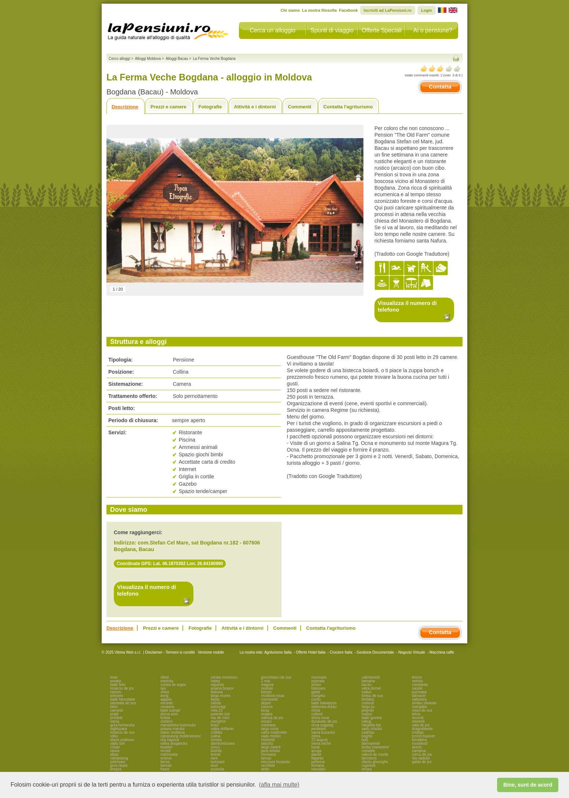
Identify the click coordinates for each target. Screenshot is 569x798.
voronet (166, 703)
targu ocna (269, 729)
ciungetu (318, 696)
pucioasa (419, 692)
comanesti (269, 699)
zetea (315, 736)
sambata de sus (123, 703)
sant (214, 758)
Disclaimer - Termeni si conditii (170, 652)
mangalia (419, 707)
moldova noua (272, 696)
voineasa (268, 725)
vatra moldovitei (274, 732)
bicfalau (368, 699)
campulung (119, 758)
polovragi (218, 707)
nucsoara (318, 677)
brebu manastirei (375, 747)
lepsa (215, 699)
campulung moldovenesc (180, 736)
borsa (165, 762)
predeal (116, 718)
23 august (319, 740)
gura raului (118, 765)
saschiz (267, 743)
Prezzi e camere (168, 106)
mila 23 (216, 710)
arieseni (116, 696)
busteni (166, 747)
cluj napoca (169, 740)
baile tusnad (170, 710)
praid (114, 714)
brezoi (417, 677)
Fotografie (210, 106)
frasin (164, 769)
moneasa (268, 754)
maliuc (367, 714)
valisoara (419, 699)
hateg (215, 681)
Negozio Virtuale (411, 652)
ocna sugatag (322, 725)
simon (316, 685)
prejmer (368, 710)
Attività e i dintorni (255, 106)
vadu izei (117, 743)
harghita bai (371, 725)
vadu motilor (271, 736)
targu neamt (270, 747)
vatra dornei (371, 688)
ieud (214, 765)
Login (426, 10)
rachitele (268, 765)
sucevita (217, 769)
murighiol (218, 721)
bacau (367, 685)
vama (114, 721)
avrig (164, 696)
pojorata (318, 681)
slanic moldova (172, 732)
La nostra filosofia (319, 10)
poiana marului (172, 729)
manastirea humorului (178, 725)
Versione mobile (210, 652)
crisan (115, 747)
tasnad (165, 765)
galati (315, 692)
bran (113, 677)
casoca (267, 707)
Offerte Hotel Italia (310, 652)
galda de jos (422, 762)
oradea (266, 714)
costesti (368, 703)
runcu (215, 747)
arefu (265, 769)
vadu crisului (372, 729)
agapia (165, 699)
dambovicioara (223, 743)
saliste (216, 703)
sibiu (114, 736)
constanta (420, 685)
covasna (167, 707)
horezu (216, 740)
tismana (317, 765)
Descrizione (125, 106)
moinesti (268, 740)
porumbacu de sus (276, 677)
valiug (366, 721)
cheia (164, 692)
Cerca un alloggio (273, 30)
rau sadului (421, 758)
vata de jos (421, 725)
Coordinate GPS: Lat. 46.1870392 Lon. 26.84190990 (170, 563)
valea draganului (173, 743)
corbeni (166, 721)
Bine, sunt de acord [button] (527, 785)
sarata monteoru (224, 677)
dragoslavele (422, 729)
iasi (163, 688)
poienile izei (220, 714)
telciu (416, 714)
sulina (215, 736)
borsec (266, 692)
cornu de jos (422, 754)
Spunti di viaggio (332, 30)
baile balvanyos (324, 703)
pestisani (318, 729)
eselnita (166, 681)
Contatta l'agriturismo (348, 106)
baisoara (318, 688)
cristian (418, 732)
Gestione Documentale (375, 652)
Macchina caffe (442, 652)
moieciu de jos (122, 688)
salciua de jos (272, 718)
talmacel (418, 696)
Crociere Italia (341, 652)
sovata (115, 681)
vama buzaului (323, 732)
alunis (416, 747)
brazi (215, 725)
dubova (217, 692)
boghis (367, 736)
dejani (266, 703)
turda (315, 747)
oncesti (418, 718)
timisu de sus (372, 696)
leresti (216, 754)
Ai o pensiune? (432, 30)
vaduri (367, 692)
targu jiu (368, 707)
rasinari (267, 688)
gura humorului (122, 725)
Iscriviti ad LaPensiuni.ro (388, 10)
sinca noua (320, 718)
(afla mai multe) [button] (279, 784)
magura (267, 685)
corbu (315, 699)
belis (114, 707)
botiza (165, 718)
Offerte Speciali (382, 30)
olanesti (418, 721)
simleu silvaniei (424, 703)
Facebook (348, 10)
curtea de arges (173, 685)
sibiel (164, 677)
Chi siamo (290, 10)
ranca (114, 751)
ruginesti (369, 765)
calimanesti (371, 677)
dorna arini (169, 714)
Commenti (299, 106)
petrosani (117, 762)
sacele (417, 688)
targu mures (220, 696)
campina (419, 751)
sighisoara (118, 729)
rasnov (115, 692)
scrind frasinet (423, 736)
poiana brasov (222, 688)
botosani (218, 762)
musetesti (420, 743)
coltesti (317, 714)
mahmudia (169, 754)
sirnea (367, 769)
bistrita (216, 751)
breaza (116, 769)
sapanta (217, 685)
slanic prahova (122, 740)
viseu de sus (422, 710)
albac (114, 754)
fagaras (317, 758)
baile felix (118, 685)
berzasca (369, 758)
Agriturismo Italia (277, 652)
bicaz (265, 710)
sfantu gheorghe (375, 762)
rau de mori (220, 718)
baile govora (371, 718)
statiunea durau (324, 707)
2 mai (265, 681)
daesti (316, 754)
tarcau (266, 758)
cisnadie (368, 751)
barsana (368, 681)
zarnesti (116, 710)
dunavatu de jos (324, 721)
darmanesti (371, 743)
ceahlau (368, 732)
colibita (216, 732)
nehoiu (417, 681)
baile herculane (122, 699)
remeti (165, 751)
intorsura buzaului (275, 762)
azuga (316, 751)
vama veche (321, 743)
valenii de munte (375, 754)
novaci (266, 721)
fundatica (419, 740)
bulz (365, 740)
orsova (165, 758)
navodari (318, 769)
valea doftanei (222, 729)
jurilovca (318, 762)
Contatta (440, 86)
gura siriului (270, 751)
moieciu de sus (122, 732)
